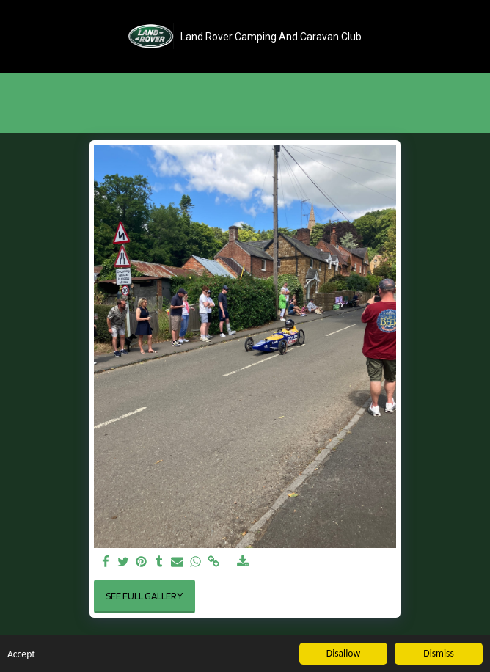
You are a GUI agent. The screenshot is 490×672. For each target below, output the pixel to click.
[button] (16, 36)
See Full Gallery (144, 596)
